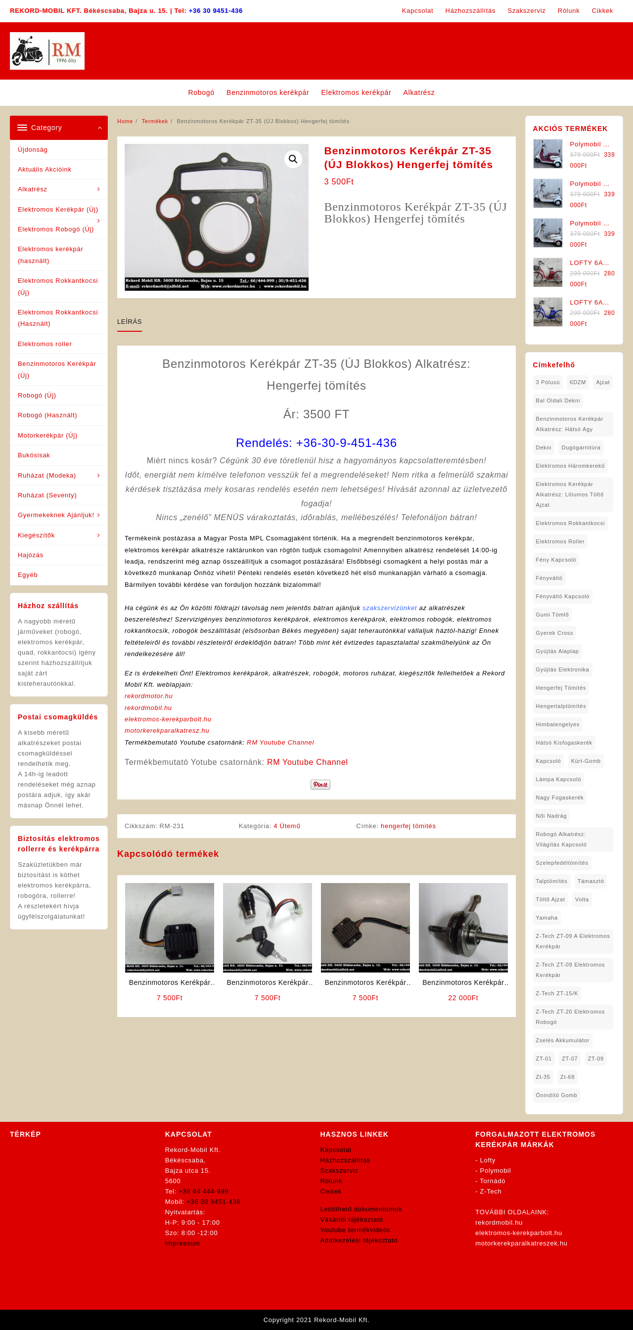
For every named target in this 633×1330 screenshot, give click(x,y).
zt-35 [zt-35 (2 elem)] (543, 1077)
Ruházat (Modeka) (47, 475)
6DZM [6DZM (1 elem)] (578, 382)
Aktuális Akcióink (45, 169)
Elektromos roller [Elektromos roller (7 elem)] (560, 541)
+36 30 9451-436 (216, 10)
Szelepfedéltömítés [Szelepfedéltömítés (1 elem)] (562, 863)
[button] (293, 159)
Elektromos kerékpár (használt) (51, 254)
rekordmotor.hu (149, 696)
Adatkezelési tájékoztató (359, 1240)
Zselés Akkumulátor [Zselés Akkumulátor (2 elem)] (563, 1040)
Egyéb (28, 574)
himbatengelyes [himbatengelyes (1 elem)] (558, 724)
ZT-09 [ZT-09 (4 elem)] (596, 1059)
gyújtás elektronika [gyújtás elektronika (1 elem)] (562, 669)
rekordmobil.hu (148, 707)
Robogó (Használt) (47, 415)
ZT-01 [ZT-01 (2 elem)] (544, 1059)
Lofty (488, 1160)
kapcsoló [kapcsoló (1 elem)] (548, 761)
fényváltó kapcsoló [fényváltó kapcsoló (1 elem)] (563, 596)
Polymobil (495, 1170)
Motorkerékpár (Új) (48, 435)
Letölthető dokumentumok (361, 1209)
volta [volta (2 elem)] (582, 899)
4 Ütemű (286, 826)
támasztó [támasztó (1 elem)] (591, 881)
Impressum (182, 1243)
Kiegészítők (36, 535)
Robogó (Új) (37, 395)
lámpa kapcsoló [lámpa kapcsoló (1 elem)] (559, 779)
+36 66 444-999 (203, 1191)
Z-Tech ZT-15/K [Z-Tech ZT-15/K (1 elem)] (557, 993)
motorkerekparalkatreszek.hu (521, 1243)
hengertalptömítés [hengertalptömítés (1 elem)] (561, 706)
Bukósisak (34, 455)
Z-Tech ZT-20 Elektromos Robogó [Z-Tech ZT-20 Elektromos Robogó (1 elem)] (570, 1017)
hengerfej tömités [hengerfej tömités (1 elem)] (561, 688)
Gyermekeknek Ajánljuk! (56, 515)
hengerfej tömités (408, 826)
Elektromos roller (45, 344)
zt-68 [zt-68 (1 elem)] (567, 1077)
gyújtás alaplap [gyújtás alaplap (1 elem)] (557, 651)
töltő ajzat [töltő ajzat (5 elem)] (550, 899)
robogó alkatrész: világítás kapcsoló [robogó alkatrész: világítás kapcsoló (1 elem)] (561, 839)
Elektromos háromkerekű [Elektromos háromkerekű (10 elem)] (570, 466)
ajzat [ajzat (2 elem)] (603, 382)
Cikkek (331, 1191)
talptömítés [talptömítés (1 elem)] (552, 881)
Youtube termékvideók (355, 1230)
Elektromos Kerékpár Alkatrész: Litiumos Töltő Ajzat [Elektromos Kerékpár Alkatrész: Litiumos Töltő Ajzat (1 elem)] (570, 494)
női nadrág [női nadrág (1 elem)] (551, 816)
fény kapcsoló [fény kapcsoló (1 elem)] (556, 560)
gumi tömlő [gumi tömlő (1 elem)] (552, 615)
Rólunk (331, 1181)
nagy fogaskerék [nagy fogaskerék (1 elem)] (560, 797)
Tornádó (492, 1181)
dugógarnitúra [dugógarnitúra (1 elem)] (581, 447)
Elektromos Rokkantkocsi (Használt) (58, 318)
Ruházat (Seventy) (47, 495)
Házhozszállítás (345, 1160)
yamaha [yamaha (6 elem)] (547, 918)
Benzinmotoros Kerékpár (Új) (57, 369)
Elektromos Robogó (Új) (56, 229)
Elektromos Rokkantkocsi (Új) (58, 286)
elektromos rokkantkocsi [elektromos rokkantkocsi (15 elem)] (570, 523)
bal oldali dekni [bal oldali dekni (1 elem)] (558, 400)
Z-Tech (491, 1191)
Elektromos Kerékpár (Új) (58, 209)
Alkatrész (32, 189)
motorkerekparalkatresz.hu (167, 730)
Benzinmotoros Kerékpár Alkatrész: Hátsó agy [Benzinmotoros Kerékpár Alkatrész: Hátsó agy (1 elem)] (569, 424)
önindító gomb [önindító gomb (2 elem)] (557, 1095)
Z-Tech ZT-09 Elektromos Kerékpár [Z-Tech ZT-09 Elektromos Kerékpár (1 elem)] (570, 970)
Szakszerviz (339, 1170)
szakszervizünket (389, 608)
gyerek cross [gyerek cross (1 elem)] (555, 633)
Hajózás (31, 555)
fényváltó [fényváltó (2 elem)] (549, 578)
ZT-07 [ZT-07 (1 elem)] (570, 1059)
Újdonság (33, 149)
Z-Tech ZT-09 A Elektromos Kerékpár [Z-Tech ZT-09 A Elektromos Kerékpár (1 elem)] (573, 941)
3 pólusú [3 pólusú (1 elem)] (548, 382)
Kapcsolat (336, 1149)
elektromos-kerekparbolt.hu (168, 719)
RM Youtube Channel (280, 742)
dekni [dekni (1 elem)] (544, 447)
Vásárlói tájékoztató (351, 1219)
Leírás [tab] (129, 321)
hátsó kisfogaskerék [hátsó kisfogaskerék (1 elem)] (564, 743)
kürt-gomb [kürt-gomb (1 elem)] (586, 761)
